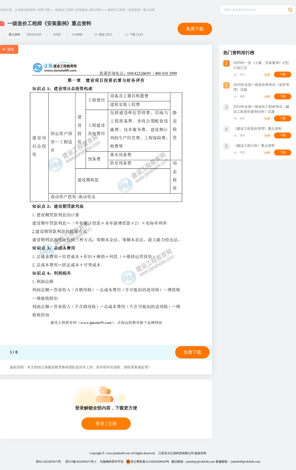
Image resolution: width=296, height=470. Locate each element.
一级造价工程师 (63, 10)
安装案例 (82, 10)
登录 (99, 423)
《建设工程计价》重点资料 (254, 146)
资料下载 (44, 10)
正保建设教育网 (25, 10)
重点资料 (96, 10)
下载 (283, 74)
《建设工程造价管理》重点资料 (257, 129)
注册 (112, 423)
